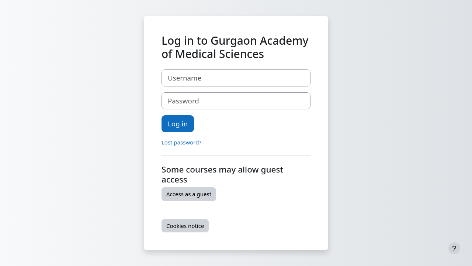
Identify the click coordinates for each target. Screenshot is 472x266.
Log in (178, 123)
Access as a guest (188, 194)
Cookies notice (185, 225)
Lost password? (181, 142)
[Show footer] (454, 248)
